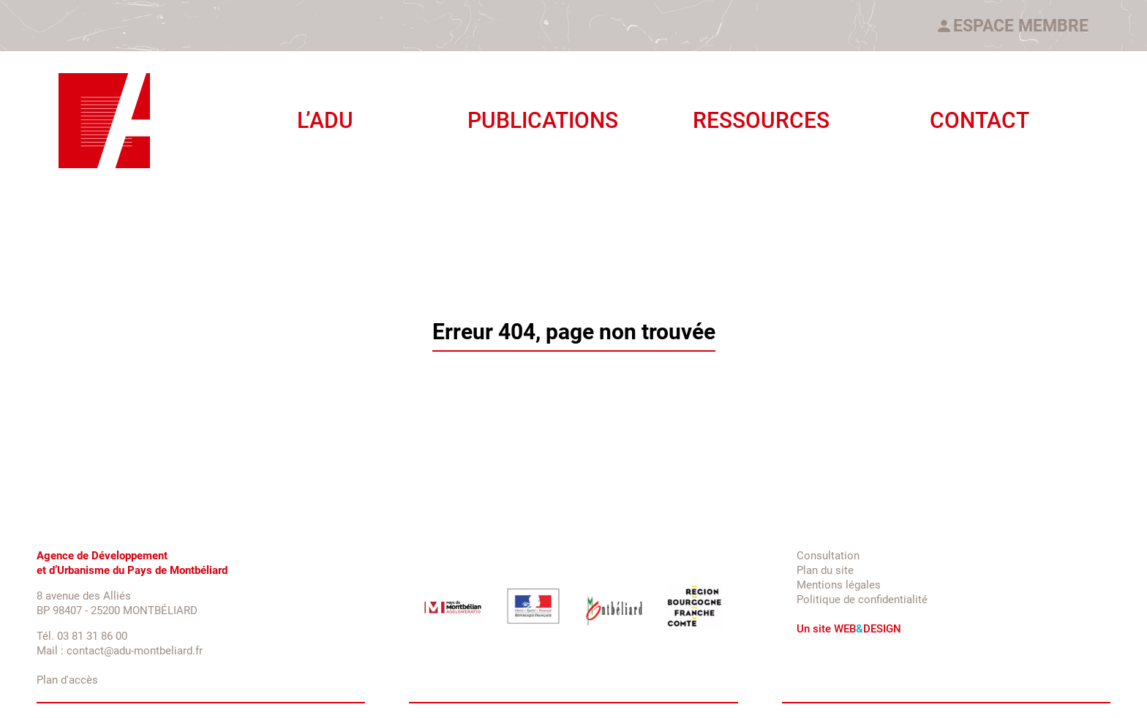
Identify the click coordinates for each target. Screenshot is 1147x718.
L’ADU (325, 120)
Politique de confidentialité (862, 599)
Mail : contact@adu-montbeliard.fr (120, 650)
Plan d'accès (67, 680)
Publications (542, 120)
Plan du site (825, 570)
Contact (979, 120)
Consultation (828, 555)
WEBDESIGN (867, 628)
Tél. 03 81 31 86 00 (82, 636)
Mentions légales (839, 585)
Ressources (761, 120)
